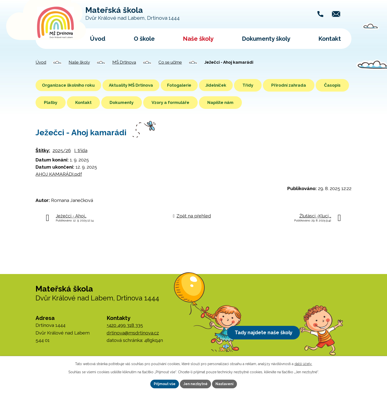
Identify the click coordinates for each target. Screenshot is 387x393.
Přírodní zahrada (304, 85)
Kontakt (329, 38)
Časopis (52, 102)
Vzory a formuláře (205, 102)
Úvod (97, 38)
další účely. (303, 364)
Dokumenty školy (266, 38)
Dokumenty (156, 102)
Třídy (263, 85)
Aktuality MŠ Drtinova (137, 85)
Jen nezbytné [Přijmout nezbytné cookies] (195, 384)
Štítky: (43, 150)
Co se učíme (170, 62)
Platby (85, 102)
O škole (144, 38)
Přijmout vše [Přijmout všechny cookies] (164, 384)
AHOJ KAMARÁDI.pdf (59, 174)
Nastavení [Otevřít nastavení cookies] (224, 384)
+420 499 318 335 (125, 325)
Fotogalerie (189, 85)
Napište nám (255, 102)
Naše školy (198, 38)
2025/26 (62, 150)
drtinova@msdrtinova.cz (133, 332)
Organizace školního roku (70, 85)
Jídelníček (229, 85)
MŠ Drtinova (124, 62)
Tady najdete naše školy (266, 333)
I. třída (80, 150)
